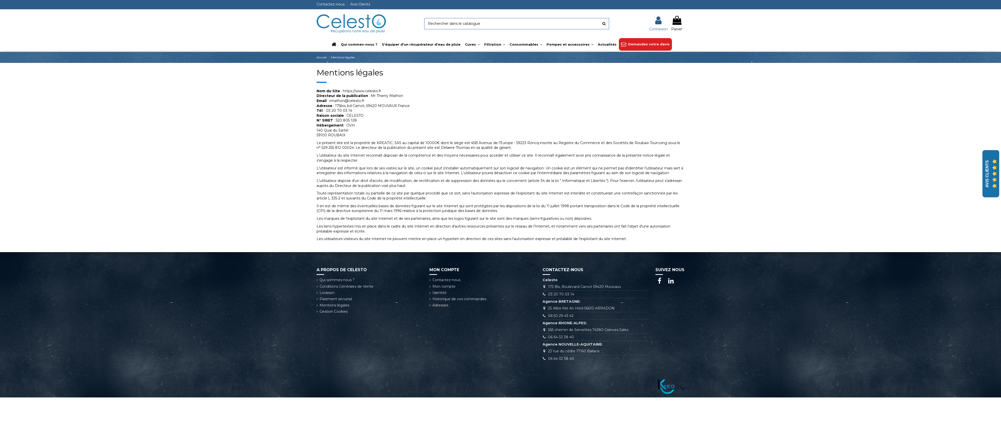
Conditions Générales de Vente (346, 286)
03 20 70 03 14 (561, 294)
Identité (439, 292)
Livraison (327, 292)
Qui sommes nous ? (337, 280)
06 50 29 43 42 (561, 315)
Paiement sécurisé (336, 299)
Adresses (440, 305)
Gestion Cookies (334, 311)
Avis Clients (360, 4)
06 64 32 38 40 (561, 337)
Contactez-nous (331, 4)
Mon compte (443, 286)
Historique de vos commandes (459, 299)
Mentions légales (334, 305)
